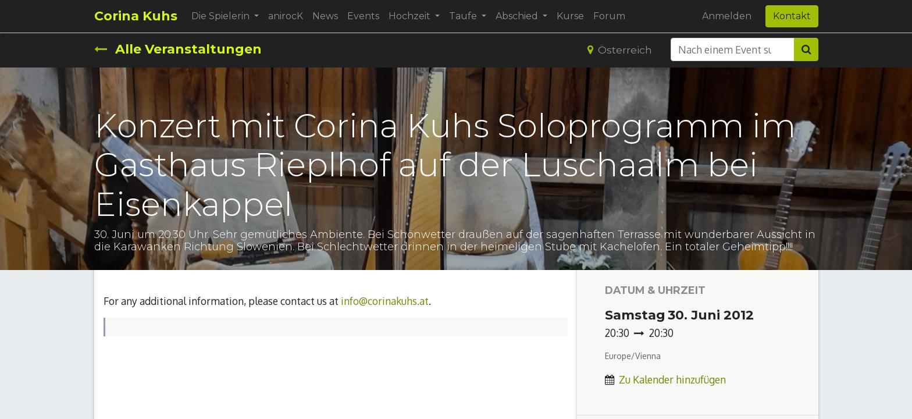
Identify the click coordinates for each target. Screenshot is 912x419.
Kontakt (792, 16)
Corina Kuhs (135, 16)
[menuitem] (285, 16)
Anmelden (726, 16)
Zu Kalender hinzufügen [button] (672, 379)
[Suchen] (806, 49)
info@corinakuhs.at (385, 300)
